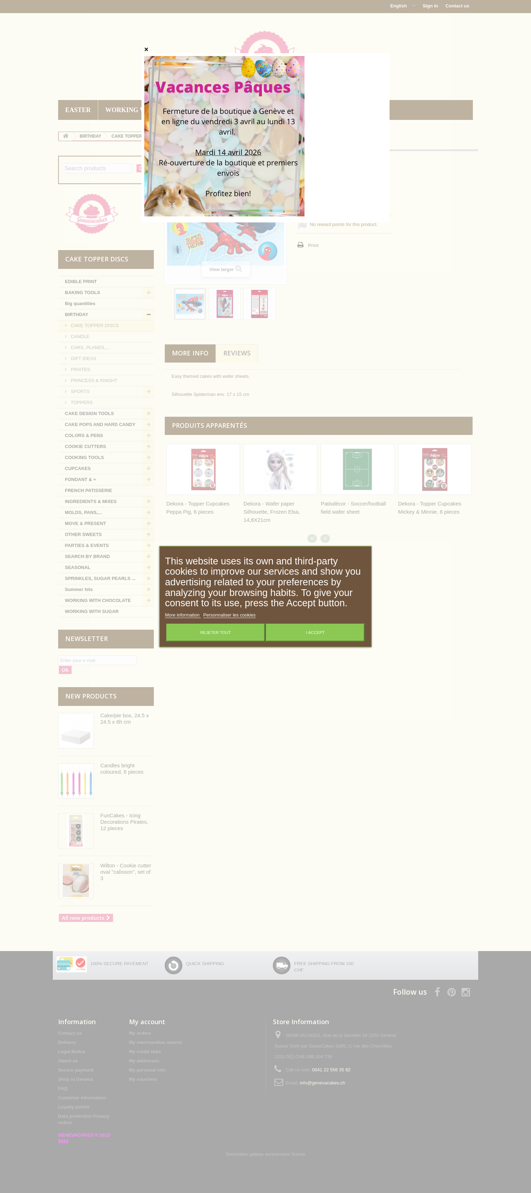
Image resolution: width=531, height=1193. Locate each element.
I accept (315, 632)
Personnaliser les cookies (229, 615)
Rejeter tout (215, 632)
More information (183, 615)
